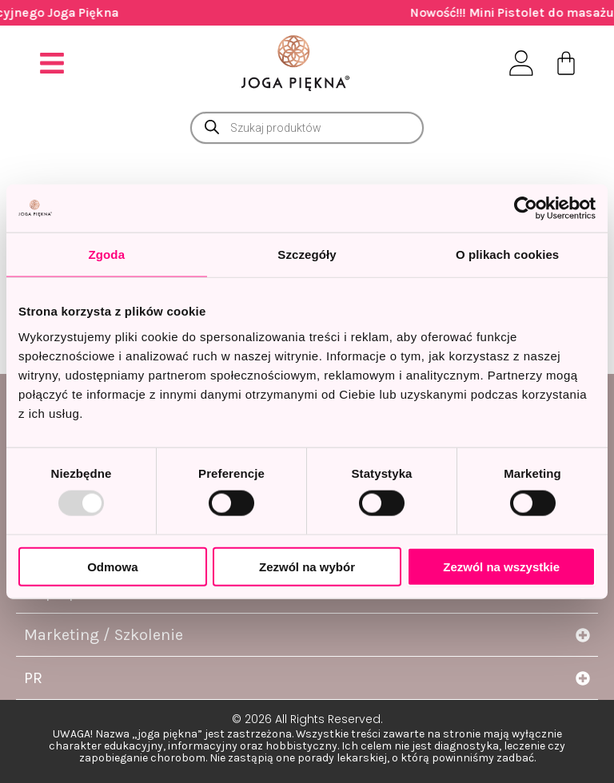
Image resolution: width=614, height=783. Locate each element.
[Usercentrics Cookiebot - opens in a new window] (526, 209)
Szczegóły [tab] (306, 254)
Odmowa (112, 566)
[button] (52, 62)
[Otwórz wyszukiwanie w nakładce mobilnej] (307, 128)
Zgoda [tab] (107, 254)
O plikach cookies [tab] (507, 254)
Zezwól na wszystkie (501, 566)
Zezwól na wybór (307, 566)
